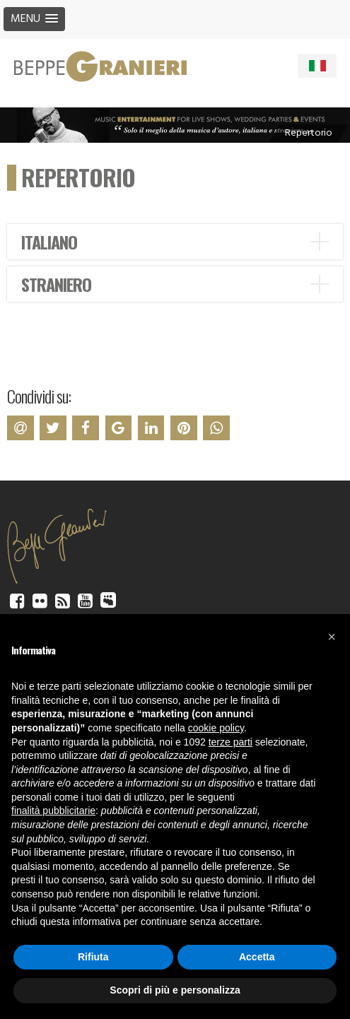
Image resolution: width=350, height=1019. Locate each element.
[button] (331, 636)
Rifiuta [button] (93, 956)
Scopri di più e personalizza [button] (175, 990)
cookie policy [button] (216, 728)
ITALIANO (49, 241)
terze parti (230, 742)
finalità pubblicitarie (53, 810)
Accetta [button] (257, 956)
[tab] (175, 241)
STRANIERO (56, 284)
